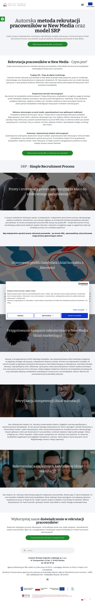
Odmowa (20, 315)
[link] (2, 19)
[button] (82, 5)
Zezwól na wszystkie (74, 315)
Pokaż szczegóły (78, 310)
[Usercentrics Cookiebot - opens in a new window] (80, 284)
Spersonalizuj (47, 315)
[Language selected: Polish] (85, 599)
